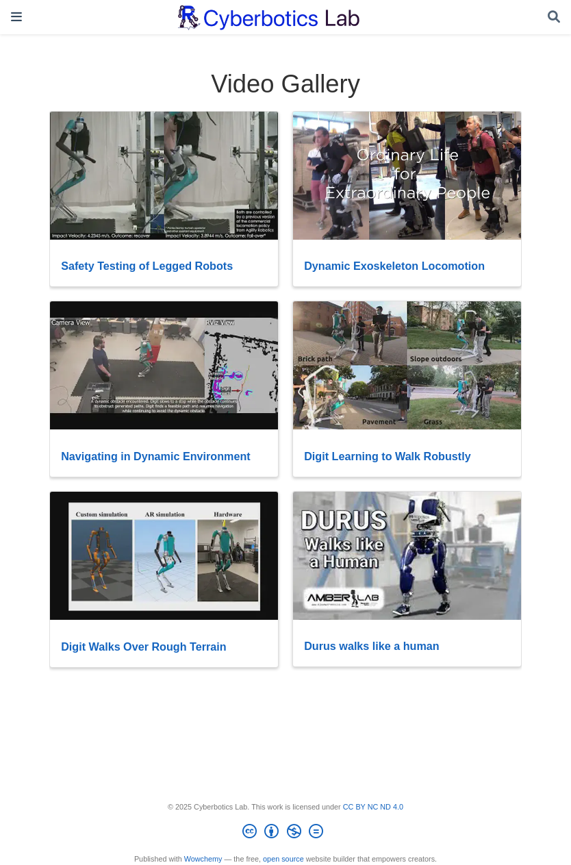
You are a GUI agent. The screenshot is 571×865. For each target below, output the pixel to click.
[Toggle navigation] (16, 17)
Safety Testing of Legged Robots (147, 266)
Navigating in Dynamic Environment (156, 456)
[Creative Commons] (285, 833)
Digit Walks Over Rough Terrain (143, 646)
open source (283, 859)
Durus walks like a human (372, 646)
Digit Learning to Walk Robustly (387, 456)
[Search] (554, 17)
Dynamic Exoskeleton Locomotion (394, 266)
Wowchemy (203, 859)
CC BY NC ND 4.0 (373, 807)
